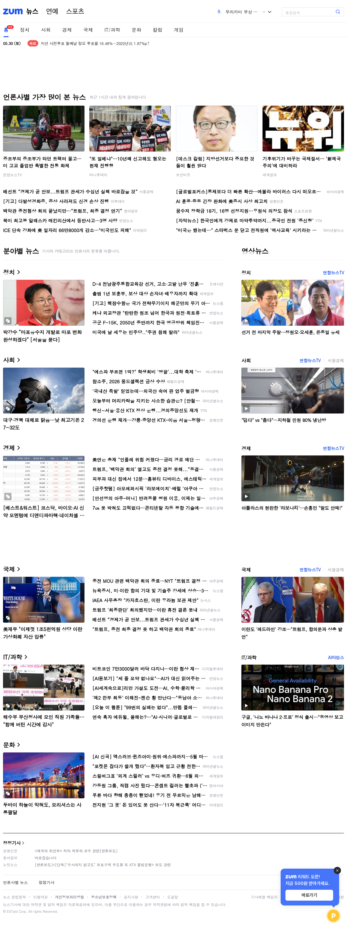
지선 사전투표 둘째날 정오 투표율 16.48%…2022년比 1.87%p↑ (95, 43)
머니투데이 (98, 174)
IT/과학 (112, 29)
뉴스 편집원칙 (14, 896)
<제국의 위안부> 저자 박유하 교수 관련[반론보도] (76, 850)
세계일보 (270, 174)
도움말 (172, 896)
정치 (25, 29)
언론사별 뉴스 (15, 882)
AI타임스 (336, 657)
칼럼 (157, 29)
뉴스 (32, 11)
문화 (136, 29)
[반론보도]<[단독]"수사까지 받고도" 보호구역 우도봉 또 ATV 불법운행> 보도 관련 (103, 864)
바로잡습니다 (45, 857)
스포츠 (75, 11)
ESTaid (12, 911)
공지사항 (131, 896)
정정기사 (12, 843)
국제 (88, 29)
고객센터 (152, 896)
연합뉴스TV (12, 174)
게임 (178, 29)
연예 (52, 11)
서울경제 (336, 360)
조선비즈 (183, 174)
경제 (67, 29)
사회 (46, 29)
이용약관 (40, 896)
